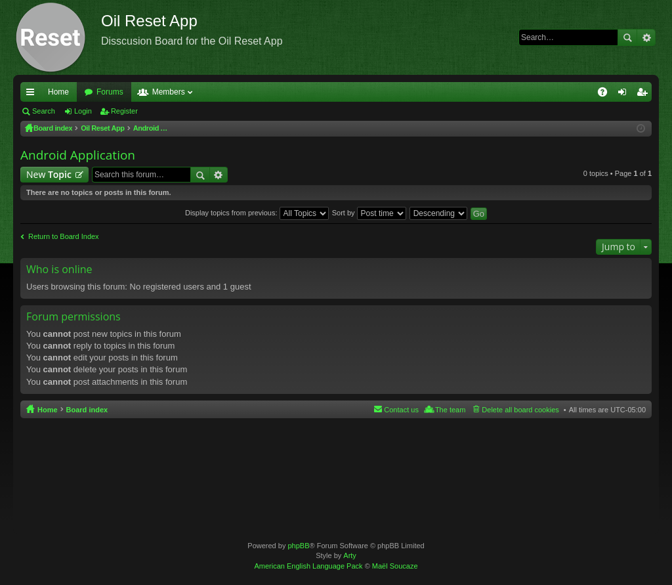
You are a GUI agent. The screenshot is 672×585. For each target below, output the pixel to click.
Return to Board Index (63, 236)
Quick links (33, 94)
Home (58, 92)
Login (83, 111)
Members (168, 92)
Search (627, 37)
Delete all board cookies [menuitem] (520, 410)
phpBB (298, 546)
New (49, 174)
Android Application (77, 154)
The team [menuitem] (450, 410)
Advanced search (646, 37)
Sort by (369, 213)
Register (124, 111)
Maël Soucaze (395, 566)
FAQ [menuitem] (606, 94)
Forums (109, 92)
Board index (87, 410)
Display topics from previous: (257, 213)
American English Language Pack (308, 566)
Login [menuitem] (625, 94)
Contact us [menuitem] (401, 410)
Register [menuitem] (645, 94)
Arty (349, 555)
